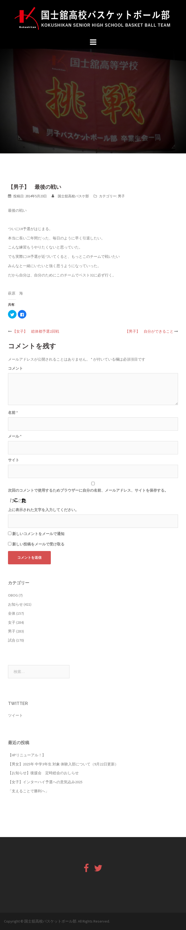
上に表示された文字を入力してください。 (43, 509)
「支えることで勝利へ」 (28, 791)
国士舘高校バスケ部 (73, 196)
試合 (11, 640)
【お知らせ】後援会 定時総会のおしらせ (43, 772)
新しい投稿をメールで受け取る (38, 544)
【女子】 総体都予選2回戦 (36, 331)
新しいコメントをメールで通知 (38, 533)
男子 (121, 196)
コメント (15, 368)
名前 (13, 412)
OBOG (13, 595)
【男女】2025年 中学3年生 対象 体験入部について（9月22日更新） (63, 764)
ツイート (15, 715)
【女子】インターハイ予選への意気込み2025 (45, 782)
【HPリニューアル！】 (27, 755)
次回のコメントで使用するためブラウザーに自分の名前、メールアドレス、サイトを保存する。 (88, 490)
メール (15, 436)
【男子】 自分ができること (149, 331)
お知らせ (15, 604)
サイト (13, 460)
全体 (11, 613)
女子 (11, 622)
